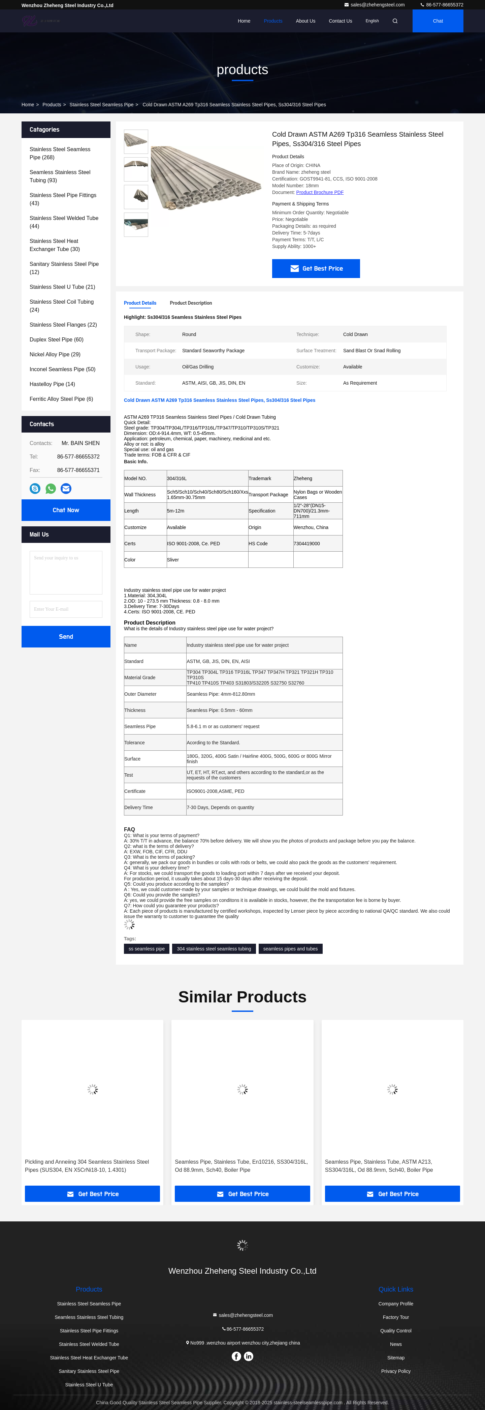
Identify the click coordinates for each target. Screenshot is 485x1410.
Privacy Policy (396, 1371)
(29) (55, 354)
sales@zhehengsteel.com (375, 4)
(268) (60, 153)
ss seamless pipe (147, 948)
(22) (63, 325)
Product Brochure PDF (320, 192)
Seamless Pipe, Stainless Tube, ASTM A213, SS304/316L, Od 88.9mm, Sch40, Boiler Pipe (379, 1166)
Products (273, 21)
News (396, 1344)
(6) (61, 399)
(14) (52, 384)
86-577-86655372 (441, 4)
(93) (60, 176)
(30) (55, 245)
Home (244, 21)
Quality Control (396, 1330)
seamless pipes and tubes (290, 948)
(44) (64, 222)
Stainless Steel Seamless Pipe (102, 104)
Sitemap (396, 1357)
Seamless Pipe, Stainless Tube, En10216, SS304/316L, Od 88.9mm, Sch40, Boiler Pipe (241, 1166)
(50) (63, 369)
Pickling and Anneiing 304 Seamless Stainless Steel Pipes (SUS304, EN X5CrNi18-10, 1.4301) (87, 1166)
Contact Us (340, 21)
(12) (64, 268)
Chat (438, 21)
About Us (306, 21)
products (51, 104)
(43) (63, 199)
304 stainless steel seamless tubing (214, 948)
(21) (62, 287)
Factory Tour (396, 1317)
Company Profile (396, 1303)
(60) (57, 339)
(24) (62, 306)
